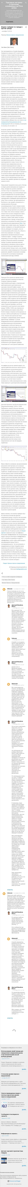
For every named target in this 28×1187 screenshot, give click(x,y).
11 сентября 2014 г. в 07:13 (18, 685)
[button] (26, 27)
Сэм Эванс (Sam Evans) (8, 579)
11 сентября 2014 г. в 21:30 (18, 939)
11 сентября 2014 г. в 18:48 (18, 915)
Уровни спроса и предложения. (15, 35)
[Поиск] (26, 3)
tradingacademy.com (21, 569)
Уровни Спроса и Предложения (10, 582)
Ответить (10, 889)
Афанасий (14, 683)
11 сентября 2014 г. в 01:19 (18, 639)
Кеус (21, 223)
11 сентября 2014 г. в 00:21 (19, 588)
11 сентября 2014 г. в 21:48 (18, 990)
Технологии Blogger (14, 1181)
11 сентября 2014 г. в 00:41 (18, 608)
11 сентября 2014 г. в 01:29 (18, 664)
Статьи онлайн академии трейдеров (12, 576)
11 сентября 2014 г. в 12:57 (18, 724)
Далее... (24, 1069)
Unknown (9, 589)
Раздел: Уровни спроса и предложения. (14, 563)
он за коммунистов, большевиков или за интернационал (13, 122)
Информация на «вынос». (9, 1133)
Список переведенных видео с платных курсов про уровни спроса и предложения (11, 1095)
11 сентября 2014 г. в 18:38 (19, 893)
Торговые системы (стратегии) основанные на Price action (14, 5)
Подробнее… (10, 21)
